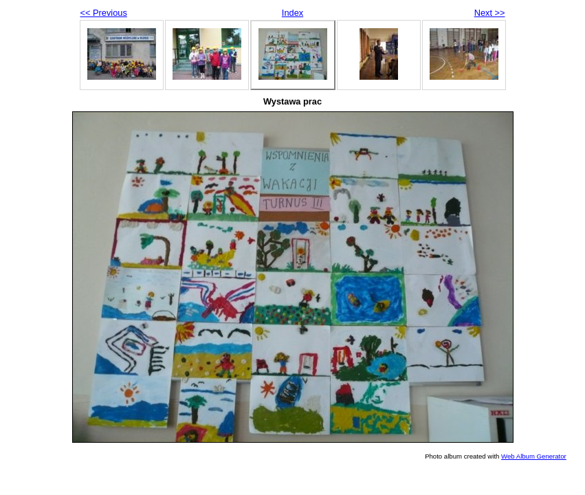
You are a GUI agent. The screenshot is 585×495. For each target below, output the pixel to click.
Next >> (489, 13)
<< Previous (103, 13)
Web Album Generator (533, 456)
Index (292, 13)
